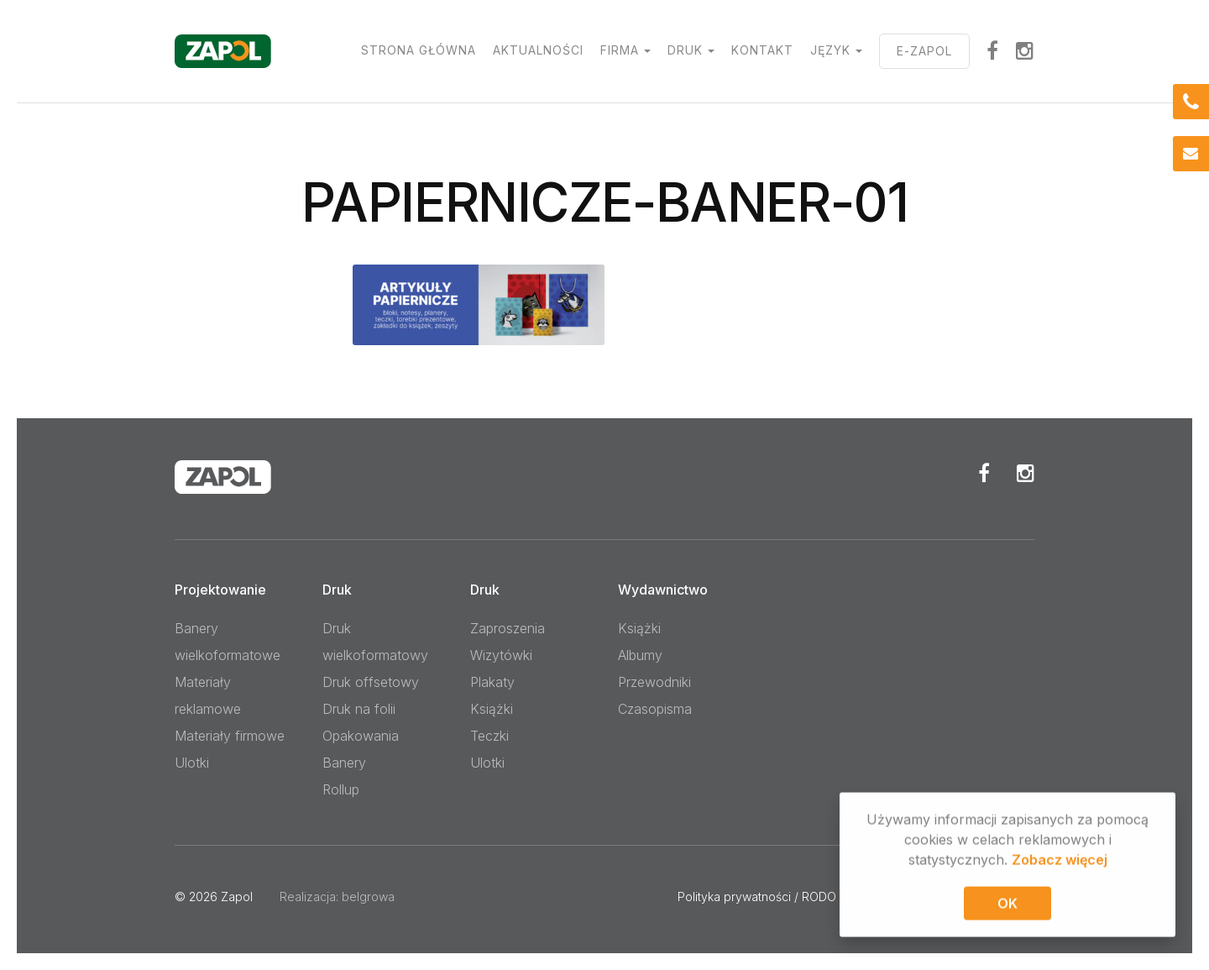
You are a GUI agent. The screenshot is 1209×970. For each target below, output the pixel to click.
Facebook (984, 473)
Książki (491, 708)
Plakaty (492, 682)
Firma (619, 50)
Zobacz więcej (1059, 862)
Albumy (640, 655)
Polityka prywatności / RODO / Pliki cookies (796, 896)
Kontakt (762, 50)
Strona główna (418, 50)
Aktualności (538, 50)
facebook (993, 50)
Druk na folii (358, 708)
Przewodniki (654, 682)
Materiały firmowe (230, 735)
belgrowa (368, 896)
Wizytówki (501, 655)
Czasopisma (655, 708)
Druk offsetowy (370, 682)
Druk (685, 50)
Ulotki (192, 762)
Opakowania (360, 735)
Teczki (489, 735)
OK (1007, 906)
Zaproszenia (507, 628)
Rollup (340, 789)
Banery (344, 762)
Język (830, 50)
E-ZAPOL (924, 51)
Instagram (1025, 50)
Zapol (237, 896)
